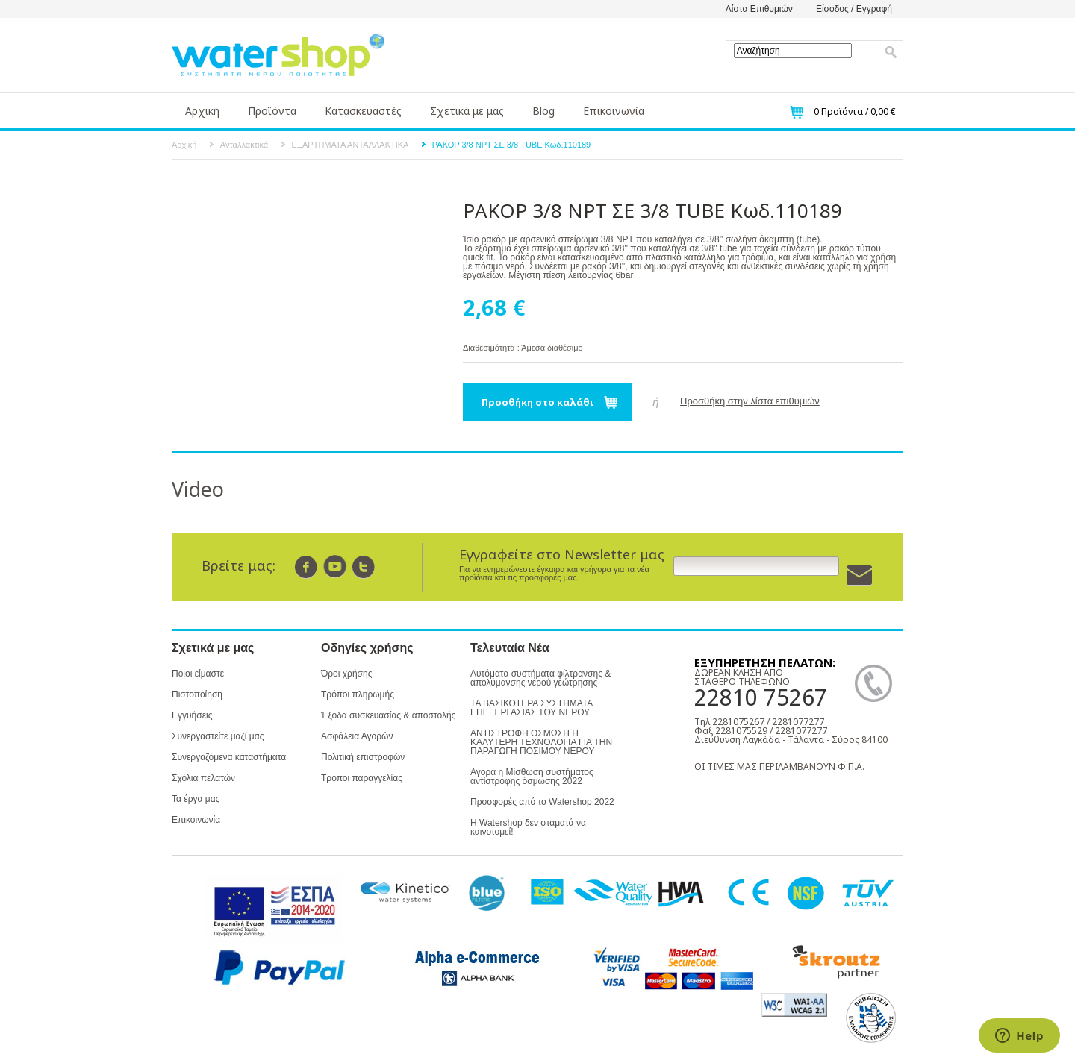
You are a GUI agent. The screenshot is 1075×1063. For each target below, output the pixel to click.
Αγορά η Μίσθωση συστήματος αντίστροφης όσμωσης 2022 (531, 776)
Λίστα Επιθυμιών (759, 9)
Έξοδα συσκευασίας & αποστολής (388, 715)
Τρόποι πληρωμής (357, 694)
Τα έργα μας (195, 799)
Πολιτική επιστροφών (363, 757)
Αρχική (202, 111)
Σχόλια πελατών (203, 778)
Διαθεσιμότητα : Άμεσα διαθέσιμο (523, 347)
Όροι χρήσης (346, 673)
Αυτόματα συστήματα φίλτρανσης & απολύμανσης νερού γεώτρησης (540, 678)
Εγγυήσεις (192, 715)
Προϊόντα (272, 111)
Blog (543, 111)
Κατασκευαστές (363, 111)
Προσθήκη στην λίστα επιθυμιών (750, 401)
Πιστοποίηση (197, 694)
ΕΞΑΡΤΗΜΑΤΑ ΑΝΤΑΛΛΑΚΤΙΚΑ (350, 144)
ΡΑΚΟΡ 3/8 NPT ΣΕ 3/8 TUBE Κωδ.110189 (511, 144)
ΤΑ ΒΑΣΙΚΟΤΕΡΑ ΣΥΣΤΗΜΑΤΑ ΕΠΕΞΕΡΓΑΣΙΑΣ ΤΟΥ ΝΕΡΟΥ (531, 708)
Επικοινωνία (613, 111)
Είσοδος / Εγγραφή (854, 9)
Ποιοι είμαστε (198, 673)
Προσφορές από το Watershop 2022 (542, 802)
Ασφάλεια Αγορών (357, 736)
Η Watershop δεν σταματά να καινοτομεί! (528, 827)
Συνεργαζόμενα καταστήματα (229, 757)
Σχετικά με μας (467, 111)
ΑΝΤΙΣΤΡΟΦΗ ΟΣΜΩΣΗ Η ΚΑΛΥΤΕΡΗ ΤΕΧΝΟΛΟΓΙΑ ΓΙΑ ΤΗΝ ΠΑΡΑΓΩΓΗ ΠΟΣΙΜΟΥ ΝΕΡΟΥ (541, 742)
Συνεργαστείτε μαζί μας (218, 736)
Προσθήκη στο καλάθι (538, 402)
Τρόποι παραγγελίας (361, 778)
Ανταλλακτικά (244, 144)
